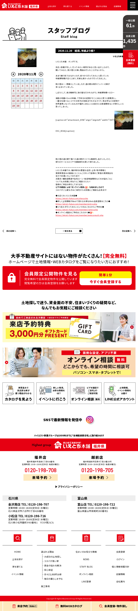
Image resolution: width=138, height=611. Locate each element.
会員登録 (120, 551)
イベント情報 (79, 6)
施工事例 (45, 586)
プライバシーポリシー (70, 486)
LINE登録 (86, 581)
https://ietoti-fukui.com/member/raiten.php (77, 209)
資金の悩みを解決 (52, 565)
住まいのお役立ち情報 (86, 551)
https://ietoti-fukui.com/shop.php (72, 198)
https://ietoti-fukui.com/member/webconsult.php (80, 215)
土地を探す (49, 6)
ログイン (121, 559)
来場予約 (41, 477)
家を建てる (63, 6)
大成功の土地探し (52, 556)
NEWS (86, 559)
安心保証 (48, 569)
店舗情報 (109, 6)
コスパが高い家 (51, 561)
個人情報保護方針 (120, 566)
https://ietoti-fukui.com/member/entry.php (76, 204)
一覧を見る (67, 231)
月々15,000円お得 (53, 574)
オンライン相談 (86, 574)
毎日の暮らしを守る (53, 578)
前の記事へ (11, 231)
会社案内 (122, 6)
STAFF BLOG (86, 566)
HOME (17, 551)
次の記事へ (127, 231)
